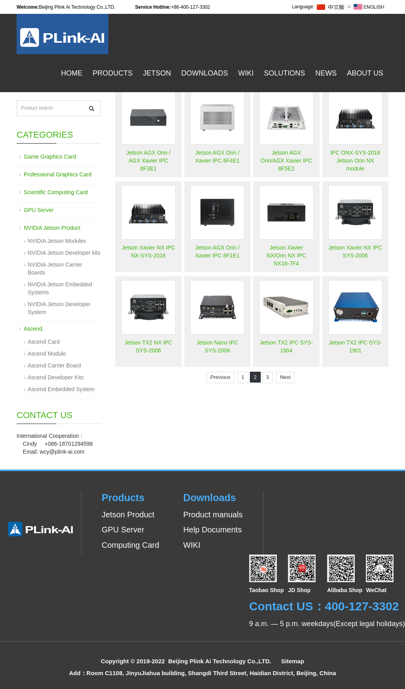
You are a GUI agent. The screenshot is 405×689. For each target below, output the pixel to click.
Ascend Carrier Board (54, 365)
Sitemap (292, 661)
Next (285, 377)
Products (112, 73)
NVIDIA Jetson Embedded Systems (60, 288)
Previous (220, 377)
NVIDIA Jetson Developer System (59, 308)
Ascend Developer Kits (56, 377)
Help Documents (212, 529)
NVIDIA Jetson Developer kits (64, 253)
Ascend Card (44, 342)
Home (71, 73)
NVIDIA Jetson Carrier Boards (55, 268)
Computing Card (130, 545)
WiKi (246, 73)
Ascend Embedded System (61, 389)
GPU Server (38, 210)
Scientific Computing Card (56, 192)
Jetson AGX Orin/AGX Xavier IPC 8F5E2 (286, 161)
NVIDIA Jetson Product (52, 228)
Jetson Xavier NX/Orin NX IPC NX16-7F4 (286, 255)
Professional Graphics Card (57, 174)
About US (365, 73)
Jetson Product (128, 514)
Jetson (157, 73)
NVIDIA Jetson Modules (57, 241)
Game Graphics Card (50, 156)
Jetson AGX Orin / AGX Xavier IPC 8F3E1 (148, 161)
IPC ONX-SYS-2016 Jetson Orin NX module (355, 161)
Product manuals (212, 514)
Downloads (204, 73)
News (326, 73)
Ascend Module (47, 353)
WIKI (191, 545)
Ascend (33, 329)
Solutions (284, 73)
